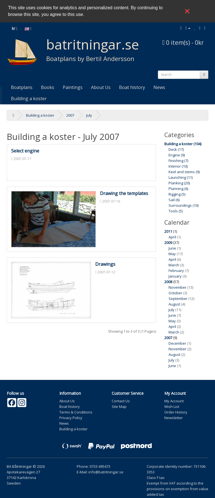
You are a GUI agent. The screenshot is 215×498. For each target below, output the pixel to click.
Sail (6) (174, 199)
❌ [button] (187, 11)
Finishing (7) (178, 160)
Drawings (105, 264)
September (178, 298)
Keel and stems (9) (184, 171)
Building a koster (29, 98)
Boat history (132, 87)
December (177, 343)
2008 (168, 281)
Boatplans (21, 87)
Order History (175, 412)
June (172, 248)
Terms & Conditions (75, 412)
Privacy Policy (70, 417)
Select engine (25, 151)
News (159, 87)
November (177, 287)
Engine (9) (177, 155)
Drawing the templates (124, 193)
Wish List (171, 406)
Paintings (73, 87)
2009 (168, 242)
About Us (101, 87)
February (176, 270)
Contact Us (121, 400)
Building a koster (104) (182, 143)
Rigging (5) (177, 194)
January (175, 276)
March (174, 264)
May (172, 253)
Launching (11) (181, 177)
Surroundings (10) (183, 205)
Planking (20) (179, 182)
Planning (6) (178, 188)
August (174, 304)
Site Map (119, 406)
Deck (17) (176, 149)
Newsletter (173, 417)
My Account (174, 400)
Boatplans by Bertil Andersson (90, 58)
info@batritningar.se (105, 471)
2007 (70, 115)
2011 (168, 231)
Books (47, 87)
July (89, 115)
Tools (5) (176, 210)
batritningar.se (92, 44)
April (172, 236)
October (175, 292)
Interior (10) (178, 166)
